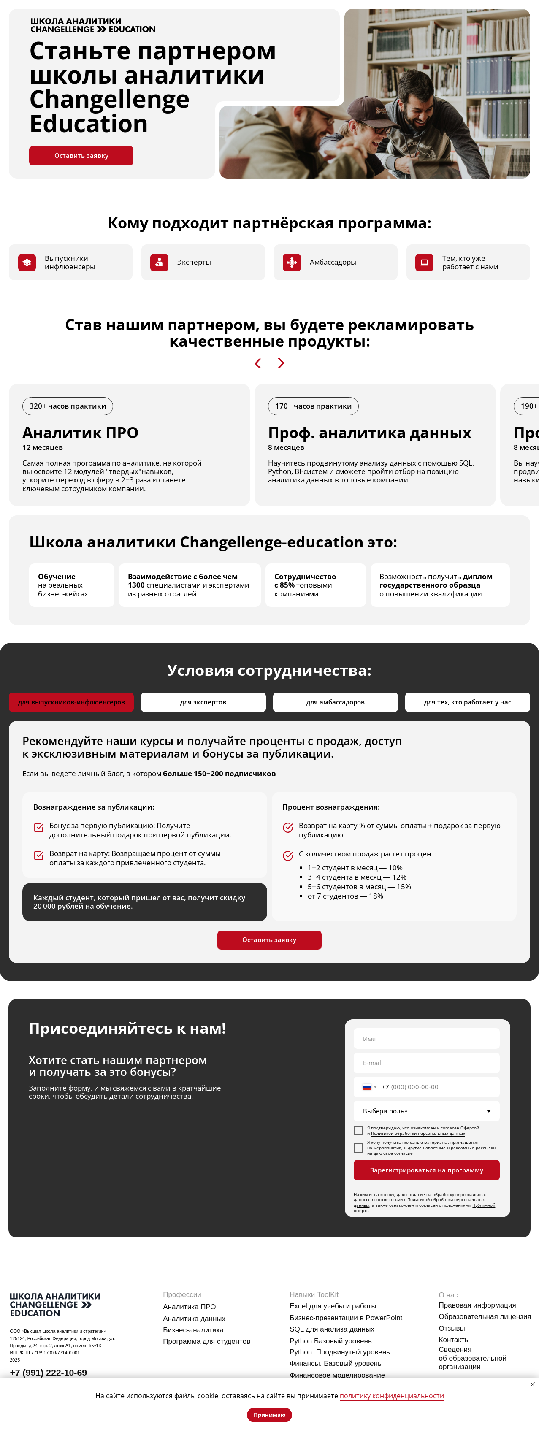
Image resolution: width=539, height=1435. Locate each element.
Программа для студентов (206, 1342)
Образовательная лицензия (485, 1317)
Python (301, 1341)
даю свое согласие (393, 1153)
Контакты (454, 1340)
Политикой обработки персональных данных (418, 1133)
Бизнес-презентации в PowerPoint (346, 1318)
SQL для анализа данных (332, 1329)
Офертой (469, 1128)
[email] (427, 1063)
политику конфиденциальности (392, 1395)
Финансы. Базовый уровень (336, 1363)
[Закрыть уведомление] (532, 1384)
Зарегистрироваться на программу (426, 1170)
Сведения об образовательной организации (473, 1358)
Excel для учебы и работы (333, 1306)
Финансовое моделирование (337, 1375)
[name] (427, 1038)
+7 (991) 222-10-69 (48, 1373)
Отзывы (452, 1328)
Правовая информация (477, 1305)
